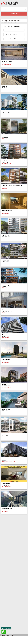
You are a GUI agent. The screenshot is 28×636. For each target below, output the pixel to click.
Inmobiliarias (14, 13)
